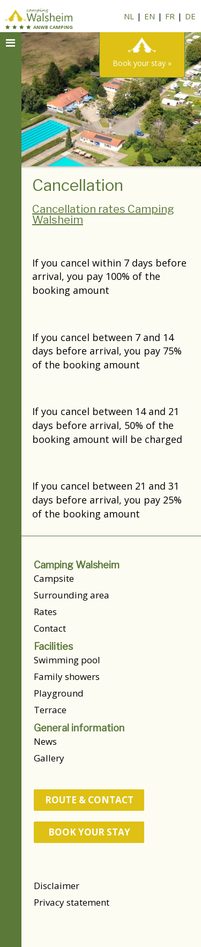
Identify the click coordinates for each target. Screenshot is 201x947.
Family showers (67, 676)
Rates (45, 611)
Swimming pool (67, 660)
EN (149, 16)
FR (170, 16)
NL (129, 16)
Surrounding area (71, 595)
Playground (59, 693)
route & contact (89, 800)
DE (190, 16)
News (45, 741)
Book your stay (89, 832)
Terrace (50, 710)
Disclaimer (56, 885)
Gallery (49, 758)
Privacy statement (71, 902)
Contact (50, 628)
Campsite (54, 578)
